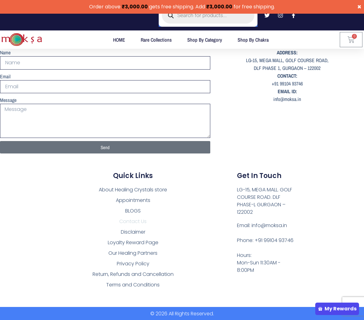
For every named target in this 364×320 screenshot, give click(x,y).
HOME (119, 39)
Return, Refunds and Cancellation (133, 273)
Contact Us (133, 220)
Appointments (133, 199)
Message (8, 99)
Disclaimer (133, 231)
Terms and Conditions (133, 283)
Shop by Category (204, 39)
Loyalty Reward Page (133, 241)
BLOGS (133, 209)
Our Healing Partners (132, 252)
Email (5, 76)
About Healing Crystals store (133, 188)
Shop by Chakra (253, 39)
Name (5, 52)
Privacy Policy (133, 262)
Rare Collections (156, 39)
